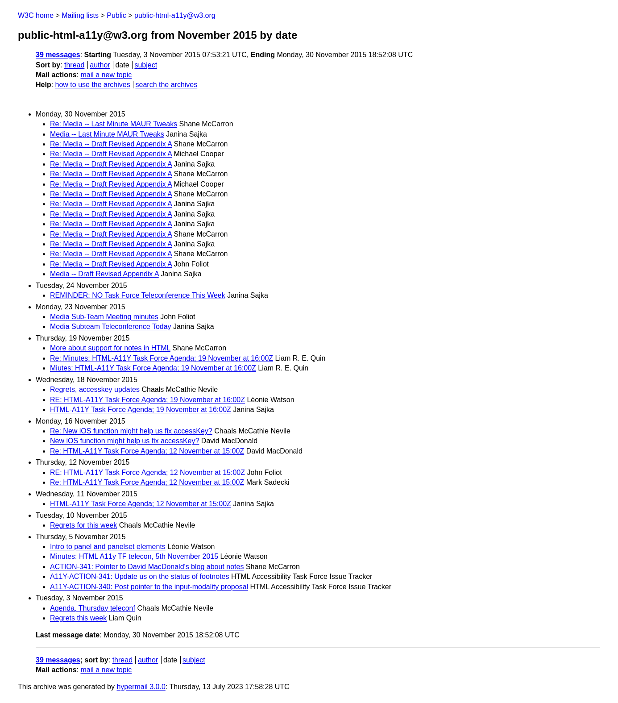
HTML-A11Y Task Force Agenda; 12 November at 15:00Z (140, 503)
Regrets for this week (83, 525)
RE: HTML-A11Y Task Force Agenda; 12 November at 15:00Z (147, 472)
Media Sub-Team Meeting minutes (104, 316)
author (100, 65)
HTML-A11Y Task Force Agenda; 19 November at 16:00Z (140, 409)
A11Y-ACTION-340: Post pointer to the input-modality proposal (149, 587)
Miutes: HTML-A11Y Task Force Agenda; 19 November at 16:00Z (153, 368)
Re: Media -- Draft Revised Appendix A (111, 144)
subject (145, 65)
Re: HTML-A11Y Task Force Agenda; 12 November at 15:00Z (147, 451)
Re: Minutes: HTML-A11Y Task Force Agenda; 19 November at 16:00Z (161, 358)
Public (116, 15)
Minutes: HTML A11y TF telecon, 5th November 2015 (134, 556)
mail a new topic (106, 75)
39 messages (58, 54)
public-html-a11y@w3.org (175, 15)
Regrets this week (78, 618)
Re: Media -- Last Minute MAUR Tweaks (113, 124)
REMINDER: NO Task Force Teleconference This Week (137, 295)
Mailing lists (80, 15)
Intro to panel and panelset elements (108, 546)
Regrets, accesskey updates (95, 389)
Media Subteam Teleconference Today (110, 326)
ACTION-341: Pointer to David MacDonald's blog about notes (147, 566)
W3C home (36, 15)
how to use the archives (92, 84)
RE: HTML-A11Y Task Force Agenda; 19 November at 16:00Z (147, 399)
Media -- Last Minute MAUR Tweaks (107, 134)
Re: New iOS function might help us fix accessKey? (131, 431)
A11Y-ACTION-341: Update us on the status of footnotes (139, 576)
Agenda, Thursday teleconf (92, 608)
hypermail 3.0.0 (140, 687)
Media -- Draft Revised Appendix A (104, 274)
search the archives (167, 84)
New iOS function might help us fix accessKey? (124, 441)
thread (74, 65)
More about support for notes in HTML (110, 348)
